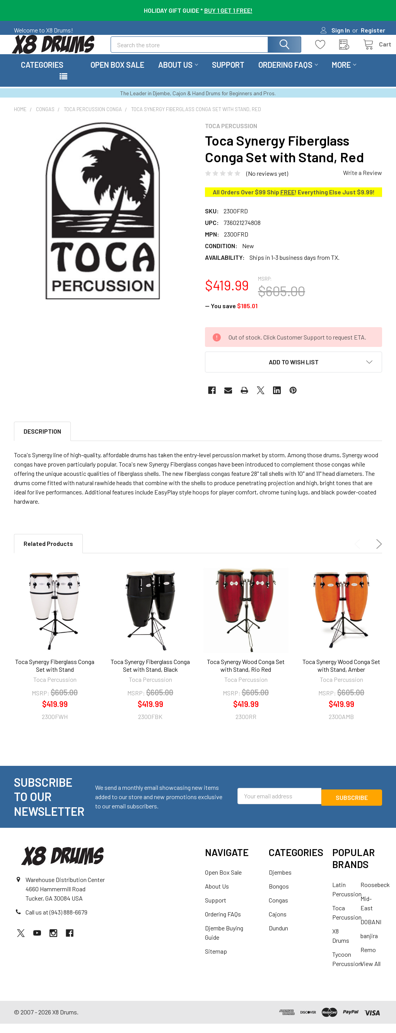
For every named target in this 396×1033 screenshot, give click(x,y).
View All (370, 972)
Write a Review (362, 181)
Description (42, 440)
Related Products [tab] (48, 552)
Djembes (280, 881)
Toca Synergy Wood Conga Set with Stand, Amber (341, 674)
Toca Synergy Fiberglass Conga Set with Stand (54, 674)
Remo (368, 959)
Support (228, 74)
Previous (359, 553)
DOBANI (370, 931)
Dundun (278, 937)
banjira (369, 945)
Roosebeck (375, 893)
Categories (42, 74)
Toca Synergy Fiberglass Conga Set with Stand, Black (150, 674)
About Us (178, 74)
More (344, 74)
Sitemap (216, 960)
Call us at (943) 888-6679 (56, 921)
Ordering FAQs (288, 74)
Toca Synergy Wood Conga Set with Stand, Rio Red (246, 674)
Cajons (278, 923)
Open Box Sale (117, 74)
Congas (278, 909)
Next (377, 553)
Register (373, 30)
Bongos (279, 895)
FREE (287, 201)
